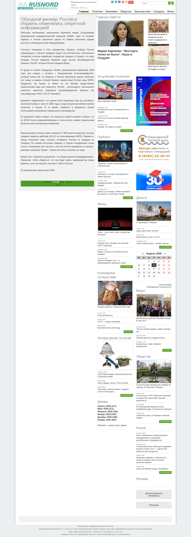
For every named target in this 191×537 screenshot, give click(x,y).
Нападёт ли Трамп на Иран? (109, 127)
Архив (61, 182)
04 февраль (100, 124)
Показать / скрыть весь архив (111, 425)
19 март (99, 319)
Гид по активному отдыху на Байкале (152, 469)
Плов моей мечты (105, 315)
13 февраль (100, 258)
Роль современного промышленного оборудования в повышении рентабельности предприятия (152, 437)
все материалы (126, 130)
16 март (99, 381)
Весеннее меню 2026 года (108, 328)
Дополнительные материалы (154, 494)
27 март (99, 313)
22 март (138, 404)
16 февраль (100, 116)
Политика (97, 11)
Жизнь (170, 11)
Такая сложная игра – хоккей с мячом (152, 243)
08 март (99, 387)
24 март (138, 466)
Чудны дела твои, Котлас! (147, 231)
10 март (99, 172)
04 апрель (139, 433)
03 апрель (139, 444)
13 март (138, 228)
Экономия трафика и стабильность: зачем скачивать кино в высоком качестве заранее (151, 460)
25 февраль (100, 107)
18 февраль (139, 241)
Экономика (111, 11)
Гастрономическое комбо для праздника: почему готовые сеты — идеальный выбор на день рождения (154, 448)
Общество (126, 11)
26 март (138, 455)
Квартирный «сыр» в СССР (148, 237)
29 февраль (47, 182)
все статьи (128, 331)
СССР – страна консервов (108, 322)
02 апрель (100, 372)
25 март (138, 393)
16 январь (100, 180)
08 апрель (139, 327)
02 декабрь (100, 189)
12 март (138, 235)
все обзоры (128, 197)
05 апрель (139, 342)
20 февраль (100, 249)
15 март (138, 413)
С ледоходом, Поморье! (146, 222)
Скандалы (158, 11)
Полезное (154, 505)
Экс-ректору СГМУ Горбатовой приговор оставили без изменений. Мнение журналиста (153, 397)
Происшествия (142, 11)
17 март (99, 241)
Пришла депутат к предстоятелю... (151, 338)
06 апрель (139, 335)
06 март (99, 325)
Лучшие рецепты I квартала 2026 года (113, 307)
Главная (84, 11)
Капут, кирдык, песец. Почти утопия (112, 383)
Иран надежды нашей (106, 101)
